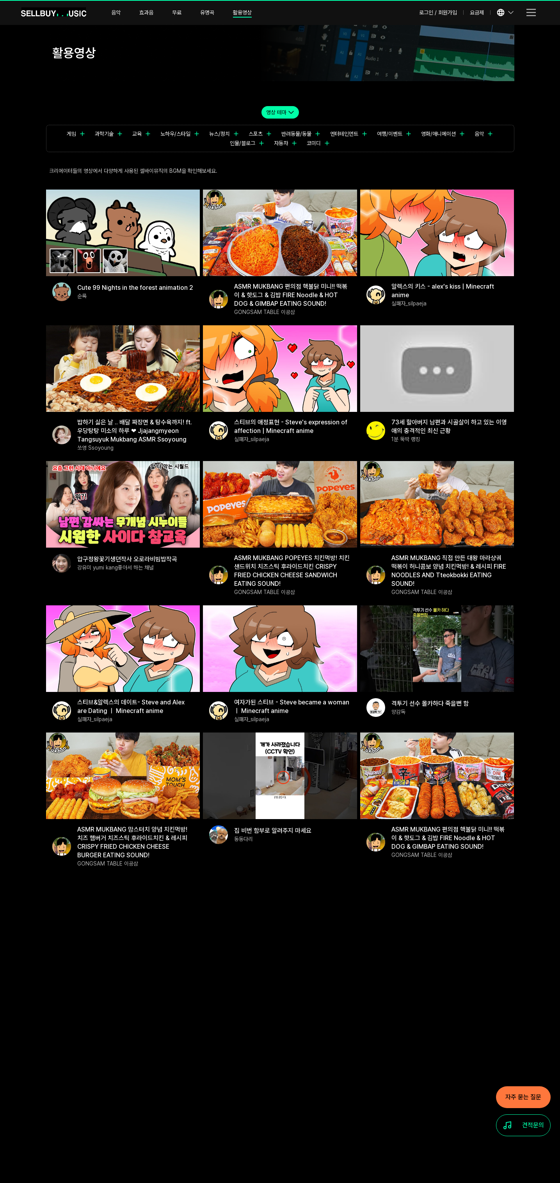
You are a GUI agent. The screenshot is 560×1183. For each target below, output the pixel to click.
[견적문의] (523, 1125)
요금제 (477, 12)
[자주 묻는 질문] (523, 1097)
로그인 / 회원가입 (438, 12)
